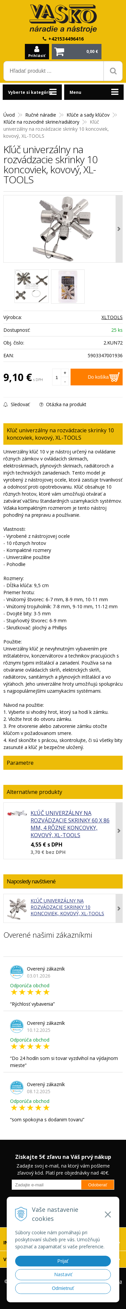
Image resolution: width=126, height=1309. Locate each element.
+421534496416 (66, 39)
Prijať (63, 1261)
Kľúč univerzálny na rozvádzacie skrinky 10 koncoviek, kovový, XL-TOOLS (67, 907)
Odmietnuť (63, 1288)
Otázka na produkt (62, 404)
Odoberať (97, 1184)
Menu (75, 92)
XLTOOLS (112, 317)
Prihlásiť (36, 55)
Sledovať (16, 404)
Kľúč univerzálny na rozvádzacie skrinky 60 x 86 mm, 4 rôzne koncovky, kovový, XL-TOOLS (70, 824)
